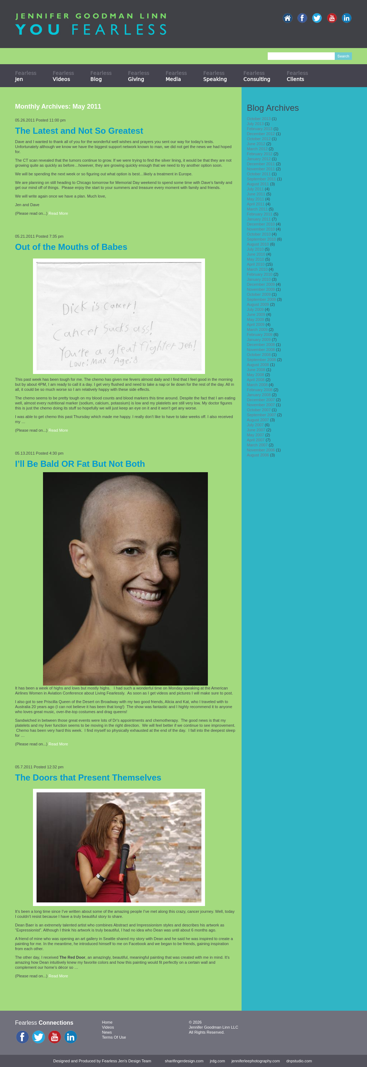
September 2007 (261, 415)
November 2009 (261, 289)
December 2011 (261, 164)
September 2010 (261, 239)
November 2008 (261, 349)
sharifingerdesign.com (184, 1061)
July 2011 (255, 189)
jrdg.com (217, 1061)
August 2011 (258, 184)
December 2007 (261, 400)
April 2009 (256, 324)
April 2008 (256, 380)
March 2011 (257, 209)
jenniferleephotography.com (256, 1061)
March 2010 (257, 269)
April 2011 (256, 204)
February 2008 (260, 390)
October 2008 (259, 354)
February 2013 (260, 129)
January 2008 (259, 395)
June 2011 (256, 194)
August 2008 (258, 364)
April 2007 (256, 440)
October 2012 (259, 139)
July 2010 (255, 249)
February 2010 (260, 274)
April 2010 (256, 264)
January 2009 (259, 339)
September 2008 (261, 359)
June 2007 (256, 430)
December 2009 (261, 284)
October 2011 (259, 174)
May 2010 (255, 259)
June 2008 (256, 369)
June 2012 (256, 144)
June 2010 (256, 254)
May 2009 (255, 319)
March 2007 (257, 445)
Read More (58, 213)
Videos (108, 1027)
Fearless (25, 76)
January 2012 (259, 159)
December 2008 (261, 344)
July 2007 (255, 425)
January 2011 (259, 219)
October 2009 (259, 294)
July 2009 (255, 309)
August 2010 (258, 244)
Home (107, 1022)
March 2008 (257, 385)
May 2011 (255, 199)
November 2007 (261, 405)
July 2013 (255, 124)
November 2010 (261, 229)
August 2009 (258, 304)
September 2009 (261, 299)
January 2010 (259, 279)
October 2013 (259, 119)
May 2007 (255, 435)
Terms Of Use (114, 1037)
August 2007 (258, 420)
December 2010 (261, 224)
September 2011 (261, 179)
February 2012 (260, 154)
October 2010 (259, 234)
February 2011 (260, 214)
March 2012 (257, 149)
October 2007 (259, 410)
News (107, 1032)
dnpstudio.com (299, 1061)
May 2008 (255, 375)
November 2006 (261, 450)
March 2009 (257, 329)
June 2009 (256, 314)
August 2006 (258, 455)
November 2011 (261, 169)
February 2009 (260, 334)
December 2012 (261, 134)
